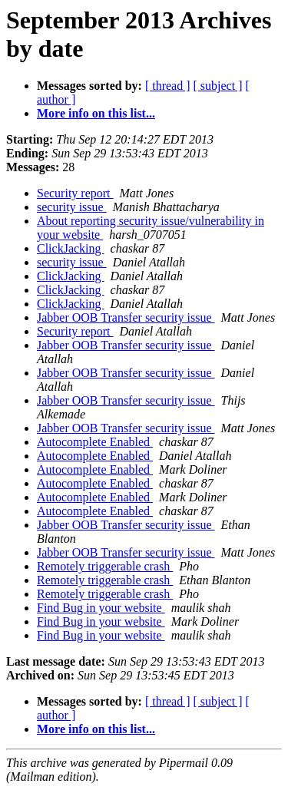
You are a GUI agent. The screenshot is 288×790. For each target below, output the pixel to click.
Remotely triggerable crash (105, 566)
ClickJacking (70, 248)
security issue (72, 206)
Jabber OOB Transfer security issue (126, 317)
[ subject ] (218, 85)
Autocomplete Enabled (95, 441)
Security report (75, 193)
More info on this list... (96, 113)
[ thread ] (167, 85)
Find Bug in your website (101, 607)
